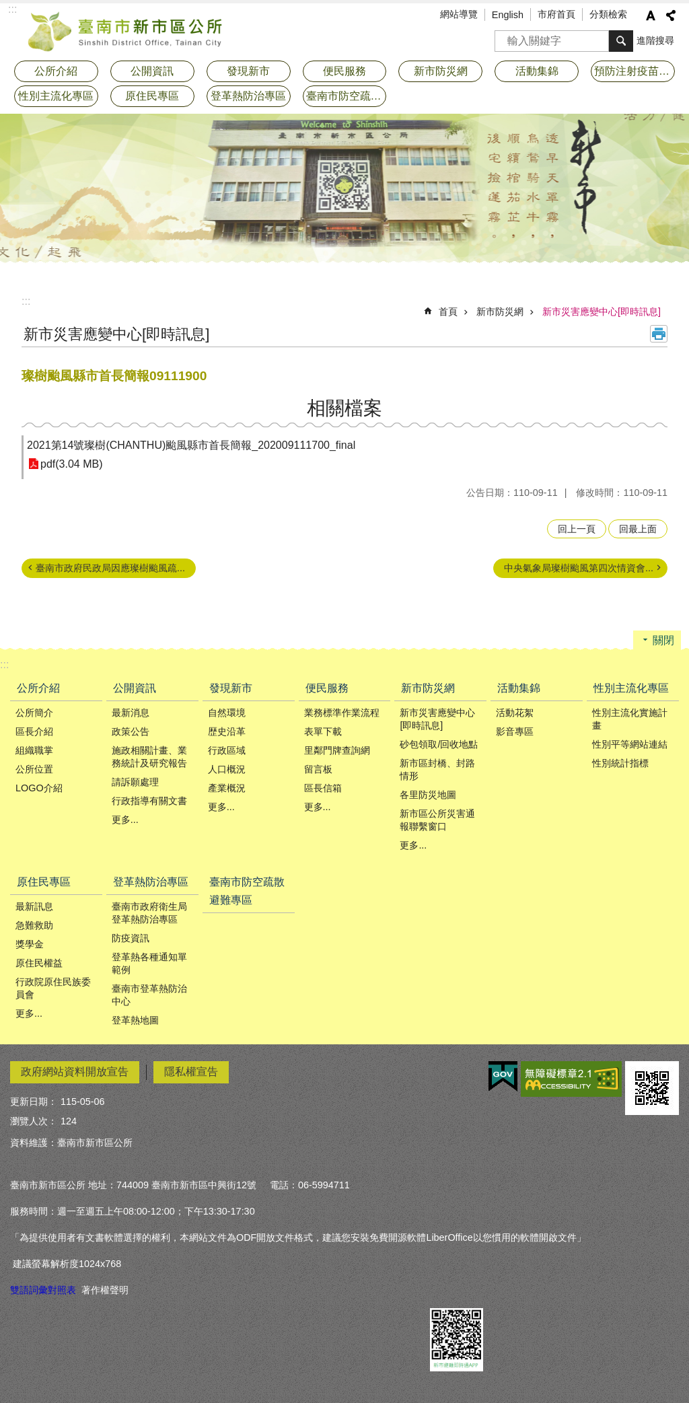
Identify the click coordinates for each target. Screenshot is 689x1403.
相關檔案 (344, 408)
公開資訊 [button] (152, 71)
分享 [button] (671, 15)
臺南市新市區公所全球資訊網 (126, 30)
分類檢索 (608, 14)
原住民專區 (44, 882)
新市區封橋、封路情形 (437, 769)
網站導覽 (459, 14)
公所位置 (34, 769)
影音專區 (515, 731)
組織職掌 (34, 750)
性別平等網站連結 (629, 744)
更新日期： (33, 1101)
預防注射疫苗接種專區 (634, 71)
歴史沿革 (227, 731)
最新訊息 (34, 906)
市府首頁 (556, 14)
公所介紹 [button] (55, 71)
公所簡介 (34, 712)
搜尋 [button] (621, 41)
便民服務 (327, 688)
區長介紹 (34, 731)
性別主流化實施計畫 (629, 719)
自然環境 (227, 712)
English (507, 14)
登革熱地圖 (135, 1020)
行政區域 (227, 750)
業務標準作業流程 (341, 712)
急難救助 (34, 925)
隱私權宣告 (191, 1071)
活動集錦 (518, 688)
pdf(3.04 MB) (71, 464)
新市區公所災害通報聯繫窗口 (437, 820)
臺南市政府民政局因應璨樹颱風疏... (110, 568)
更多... (125, 819)
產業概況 (227, 788)
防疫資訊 (130, 938)
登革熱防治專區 (150, 882)
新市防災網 (499, 311)
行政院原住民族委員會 (53, 988)
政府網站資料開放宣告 (75, 1071)
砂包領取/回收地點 (439, 744)
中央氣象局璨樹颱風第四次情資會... (578, 568)
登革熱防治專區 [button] (248, 96)
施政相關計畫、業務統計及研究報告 (149, 756)
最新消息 (130, 712)
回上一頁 (576, 529)
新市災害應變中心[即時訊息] (601, 311)
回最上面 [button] (638, 529)
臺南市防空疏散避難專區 (346, 96)
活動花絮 (515, 712)
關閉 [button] (663, 640)
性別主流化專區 (631, 688)
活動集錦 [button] (536, 71)
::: (26, 301)
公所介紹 (38, 688)
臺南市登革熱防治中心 (149, 995)
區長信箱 (323, 788)
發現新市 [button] (248, 71)
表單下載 (323, 731)
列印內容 (658, 334)
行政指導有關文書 (149, 800)
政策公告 (130, 731)
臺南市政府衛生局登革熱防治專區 (149, 913)
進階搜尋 (655, 40)
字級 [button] (651, 15)
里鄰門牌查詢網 (337, 750)
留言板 (318, 769)
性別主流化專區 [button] (56, 96)
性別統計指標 (620, 763)
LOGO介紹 (39, 788)
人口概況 (227, 769)
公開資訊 (134, 688)
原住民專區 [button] (152, 96)
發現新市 (230, 688)
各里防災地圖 (428, 794)
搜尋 (505, 36)
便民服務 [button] (344, 71)
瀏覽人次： (33, 1121)
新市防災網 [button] (441, 71)
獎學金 (29, 944)
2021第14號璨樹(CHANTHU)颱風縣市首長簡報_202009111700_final (191, 445)
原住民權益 (39, 963)
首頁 (448, 311)
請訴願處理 (135, 782)
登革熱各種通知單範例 (149, 963)
